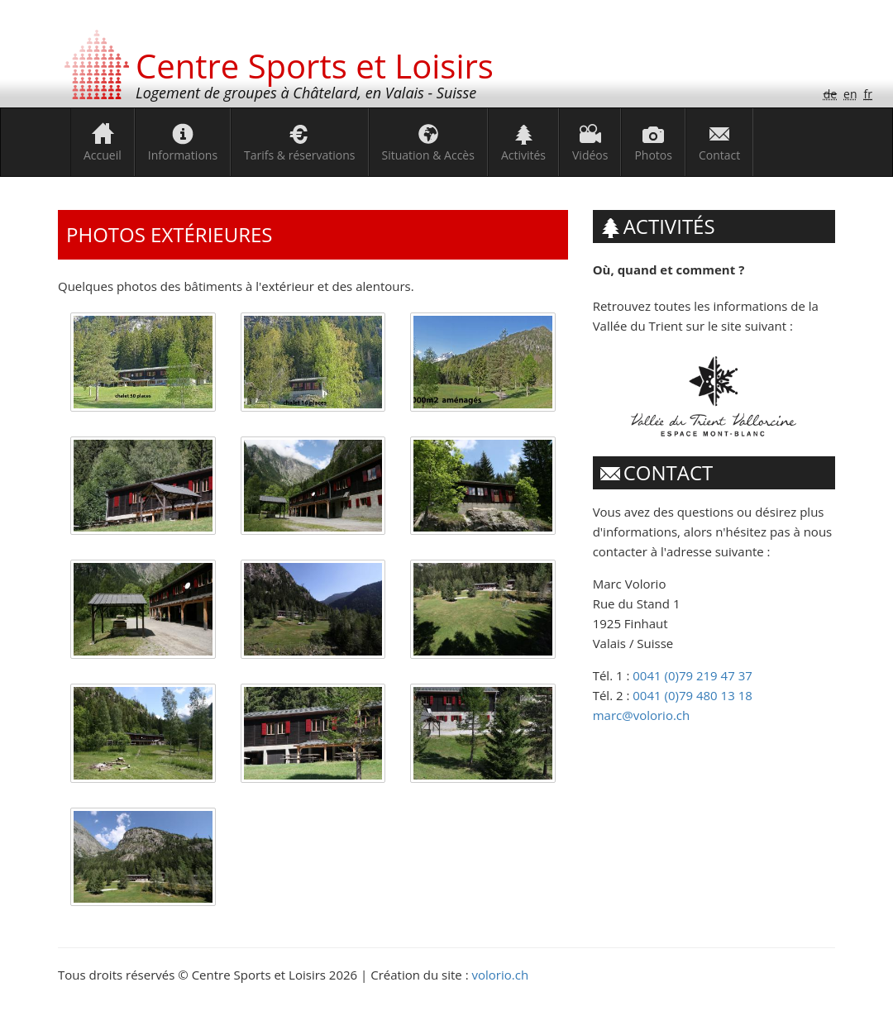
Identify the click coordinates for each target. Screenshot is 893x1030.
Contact (719, 155)
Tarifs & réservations (299, 155)
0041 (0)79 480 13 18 (692, 695)
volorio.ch (500, 974)
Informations (182, 155)
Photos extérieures (169, 234)
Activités (523, 155)
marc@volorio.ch (641, 715)
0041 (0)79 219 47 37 (692, 675)
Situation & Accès (428, 155)
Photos (653, 155)
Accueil (103, 155)
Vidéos (590, 155)
